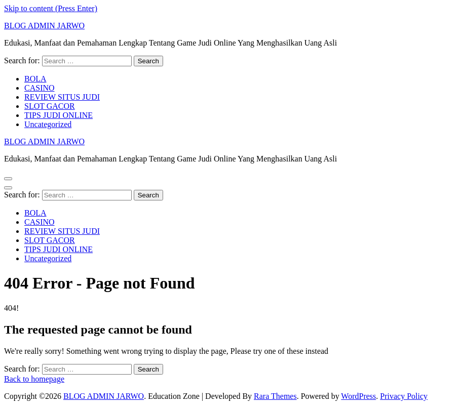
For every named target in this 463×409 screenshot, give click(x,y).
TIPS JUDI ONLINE (58, 115)
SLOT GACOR (49, 106)
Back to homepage (34, 379)
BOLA (35, 78)
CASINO (39, 88)
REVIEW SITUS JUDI (62, 97)
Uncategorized (47, 124)
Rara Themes (275, 396)
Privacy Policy (404, 396)
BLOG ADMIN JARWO (44, 25)
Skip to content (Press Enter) (50, 8)
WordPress (358, 396)
